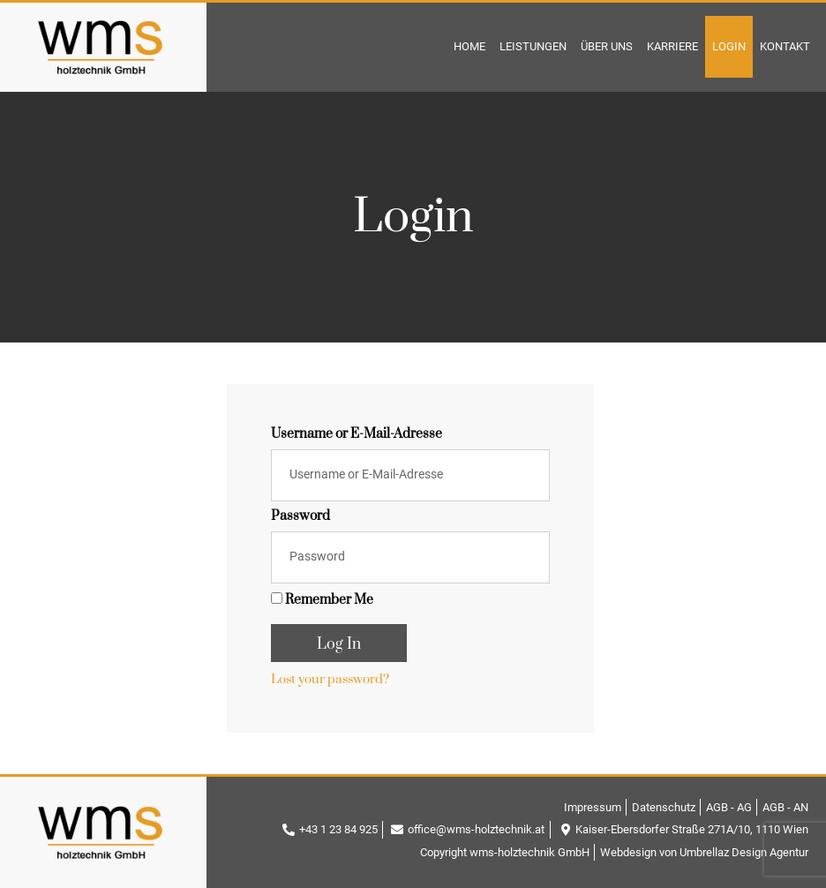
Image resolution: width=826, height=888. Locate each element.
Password (300, 517)
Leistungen (533, 46)
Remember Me (322, 600)
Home (469, 46)
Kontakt (785, 46)
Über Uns (607, 46)
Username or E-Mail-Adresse (356, 435)
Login (729, 46)
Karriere (672, 46)
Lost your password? (330, 679)
